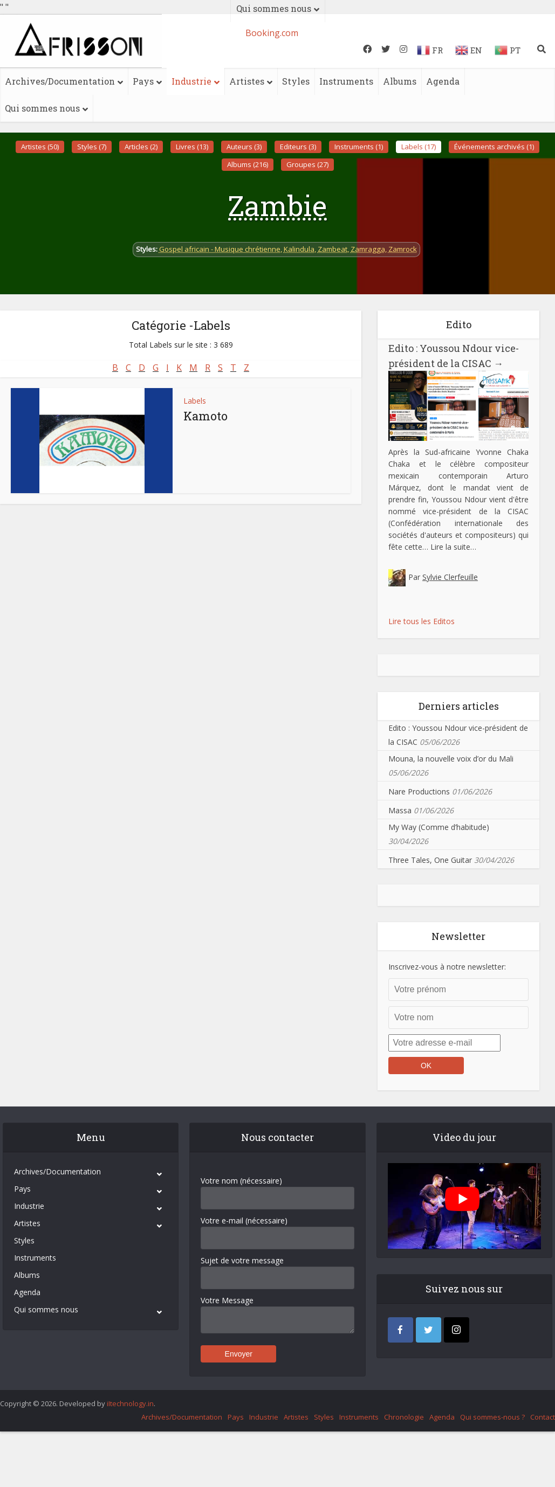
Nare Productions (419, 791)
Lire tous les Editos (421, 621)
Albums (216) (247, 164)
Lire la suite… (453, 547)
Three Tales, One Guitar (430, 860)
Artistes (246, 81)
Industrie (191, 81)
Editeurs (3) (298, 146)
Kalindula (299, 249)
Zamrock (402, 249)
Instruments (346, 81)
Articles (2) (141, 146)
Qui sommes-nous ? (492, 1417)
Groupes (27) (307, 164)
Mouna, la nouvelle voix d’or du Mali (450, 758)
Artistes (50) (40, 146)
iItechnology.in (130, 1403)
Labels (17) (418, 146)
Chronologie (404, 1417)
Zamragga (368, 249)
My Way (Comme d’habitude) (438, 827)
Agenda (443, 81)
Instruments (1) (358, 146)
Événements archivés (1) (494, 146)
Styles (296, 81)
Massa (400, 810)
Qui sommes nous (42, 108)
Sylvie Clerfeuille (450, 577)
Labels (194, 401)
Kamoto (205, 416)
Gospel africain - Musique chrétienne (219, 249)
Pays (143, 81)
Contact (542, 1417)
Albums (399, 81)
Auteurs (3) (244, 146)
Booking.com (271, 33)
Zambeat (332, 249)
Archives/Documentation (60, 81)
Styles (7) (91, 146)
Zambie (277, 205)
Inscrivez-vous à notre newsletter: (447, 967)
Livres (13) (192, 146)
